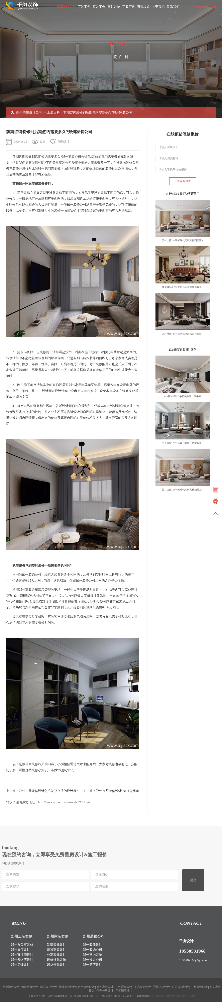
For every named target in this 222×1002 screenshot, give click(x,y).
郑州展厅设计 (20, 949)
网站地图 (160, 996)
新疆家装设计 (67, 986)
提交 (193, 880)
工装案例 (84, 6)
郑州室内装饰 (92, 954)
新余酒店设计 (10, 986)
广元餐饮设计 (199, 986)
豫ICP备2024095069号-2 (178, 996)
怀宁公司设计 (105, 990)
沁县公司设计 (48, 986)
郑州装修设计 (92, 944)
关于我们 (158, 6)
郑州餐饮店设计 (22, 959)
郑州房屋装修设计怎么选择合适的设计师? (48, 791)
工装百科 (128, 6)
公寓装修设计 (56, 954)
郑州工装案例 (21, 936)
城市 (193, 996)
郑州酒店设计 (92, 964)
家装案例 (99, 6)
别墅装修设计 (56, 944)
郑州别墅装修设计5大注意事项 (117, 791)
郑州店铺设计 (20, 964)
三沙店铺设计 (123, 986)
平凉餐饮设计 (142, 986)
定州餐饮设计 (86, 986)
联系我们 (173, 6)
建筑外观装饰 (56, 959)
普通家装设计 (56, 949)
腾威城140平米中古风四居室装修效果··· (182, 287)
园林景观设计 (56, 964)
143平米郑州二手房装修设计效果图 (182, 396)
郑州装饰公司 (31, 574)
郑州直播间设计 (22, 954)
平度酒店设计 (123, 990)
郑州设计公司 (92, 959)
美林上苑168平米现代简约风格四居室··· (182, 240)
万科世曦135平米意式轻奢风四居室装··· (182, 334)
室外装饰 (113, 6)
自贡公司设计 (180, 986)
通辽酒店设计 (161, 986)
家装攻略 (143, 6)
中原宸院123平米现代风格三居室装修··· (182, 443)
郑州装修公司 (66, 6)
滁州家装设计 (105, 986)
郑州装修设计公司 (29, 112)
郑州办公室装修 (22, 944)
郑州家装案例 (58, 936)
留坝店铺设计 (29, 986)
